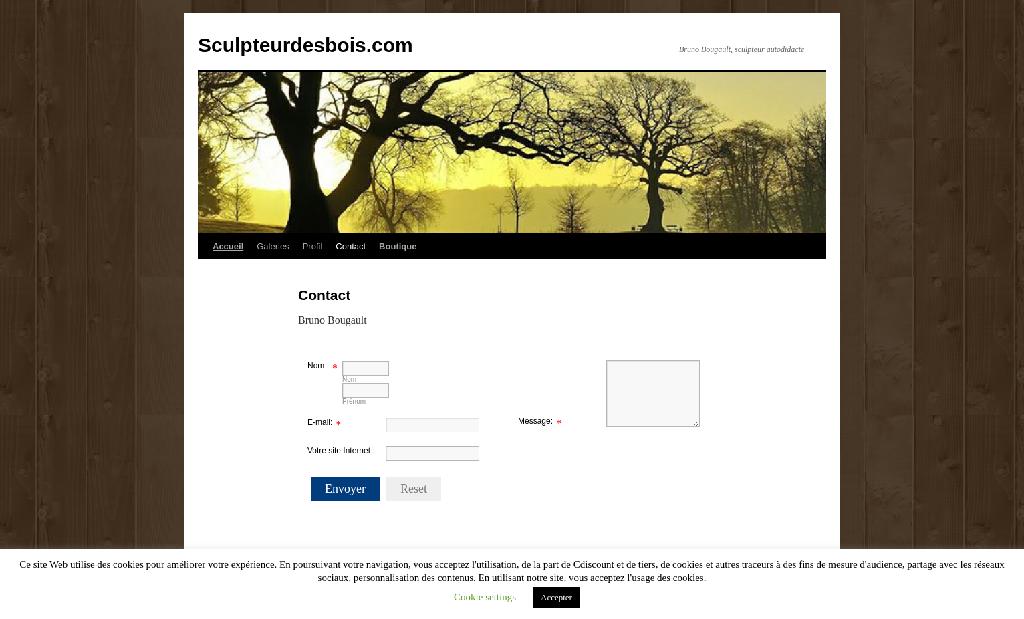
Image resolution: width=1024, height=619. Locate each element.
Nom (349, 379)
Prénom (354, 401)
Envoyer (345, 488)
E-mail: (319, 422)
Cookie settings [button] (485, 597)
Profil (313, 246)
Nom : (318, 365)
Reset (413, 488)
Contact (351, 246)
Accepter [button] (556, 597)
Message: (535, 421)
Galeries (273, 246)
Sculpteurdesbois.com (305, 45)
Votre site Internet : (341, 450)
